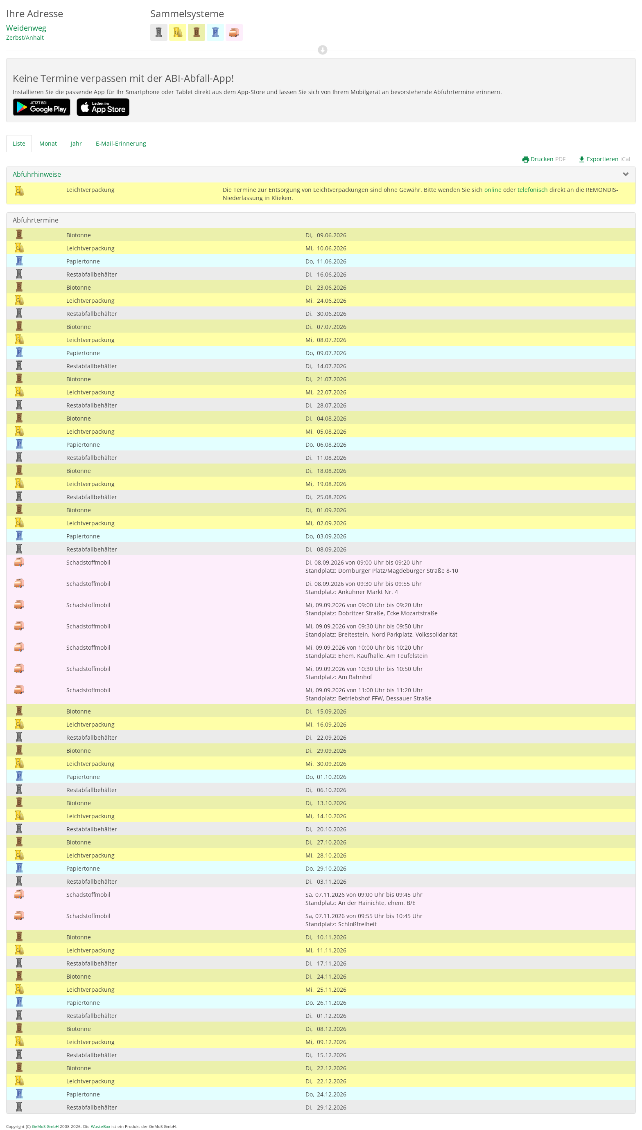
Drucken (543, 159)
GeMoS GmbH (45, 1126)
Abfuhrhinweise (37, 174)
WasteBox (100, 1126)
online (493, 190)
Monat (48, 143)
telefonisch (533, 190)
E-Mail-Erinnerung (121, 143)
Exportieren (604, 159)
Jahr (76, 143)
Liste (19, 143)
